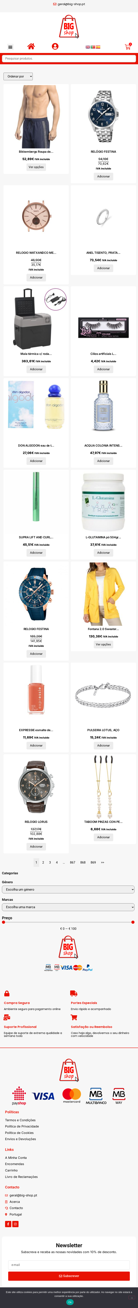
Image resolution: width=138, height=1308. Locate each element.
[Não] (131, 1297)
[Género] (68, 889)
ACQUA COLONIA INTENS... (103, 445)
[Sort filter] (18, 76)
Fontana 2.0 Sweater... (103, 629)
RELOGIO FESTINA (36, 629)
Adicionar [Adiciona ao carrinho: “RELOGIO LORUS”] (36, 846)
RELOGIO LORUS (36, 822)
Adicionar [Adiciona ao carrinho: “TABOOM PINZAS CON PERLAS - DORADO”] (103, 837)
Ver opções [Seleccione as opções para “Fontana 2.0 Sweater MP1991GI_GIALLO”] (103, 644)
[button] (10, 47)
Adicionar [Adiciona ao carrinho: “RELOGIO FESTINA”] (36, 654)
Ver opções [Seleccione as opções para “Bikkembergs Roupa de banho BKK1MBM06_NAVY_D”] (36, 167)
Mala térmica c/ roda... (36, 354)
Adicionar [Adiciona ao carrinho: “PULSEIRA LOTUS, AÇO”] (103, 745)
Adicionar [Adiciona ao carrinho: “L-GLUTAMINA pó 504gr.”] (103, 552)
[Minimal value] (68, 922)
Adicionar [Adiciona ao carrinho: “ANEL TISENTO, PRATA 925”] (103, 268)
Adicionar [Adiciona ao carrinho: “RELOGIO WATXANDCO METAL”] (36, 277)
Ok (70, 1302)
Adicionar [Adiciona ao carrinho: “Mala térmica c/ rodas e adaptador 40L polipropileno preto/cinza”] (36, 369)
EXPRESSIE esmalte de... (36, 730)
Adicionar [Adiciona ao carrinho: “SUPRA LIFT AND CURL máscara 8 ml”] (36, 552)
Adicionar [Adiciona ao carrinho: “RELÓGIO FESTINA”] (103, 176)
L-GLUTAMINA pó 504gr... (103, 537)
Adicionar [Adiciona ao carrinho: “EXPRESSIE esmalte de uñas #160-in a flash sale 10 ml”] (36, 745)
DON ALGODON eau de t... (36, 445)
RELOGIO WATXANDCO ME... (36, 253)
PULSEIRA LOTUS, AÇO (103, 730)
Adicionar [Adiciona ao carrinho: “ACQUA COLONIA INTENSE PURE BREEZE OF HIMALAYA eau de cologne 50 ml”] (103, 461)
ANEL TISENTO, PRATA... (103, 253)
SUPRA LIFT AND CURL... (36, 537)
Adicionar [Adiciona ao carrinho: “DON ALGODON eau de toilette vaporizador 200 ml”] (36, 461)
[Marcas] (68, 907)
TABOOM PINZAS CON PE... (103, 822)
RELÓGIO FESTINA (103, 151)
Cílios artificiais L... (103, 354)
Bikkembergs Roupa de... (36, 151)
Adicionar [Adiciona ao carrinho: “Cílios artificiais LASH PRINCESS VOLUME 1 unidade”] (103, 369)
